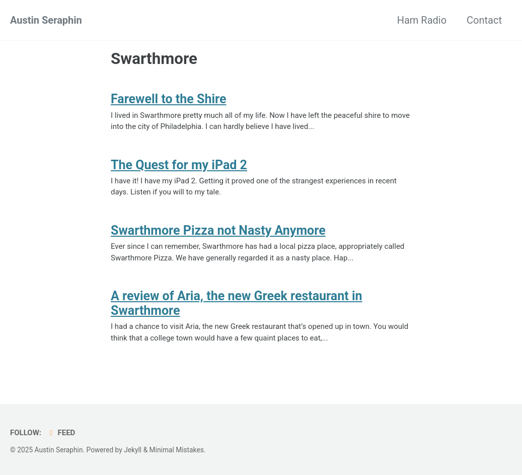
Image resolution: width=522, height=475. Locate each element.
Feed (60, 432)
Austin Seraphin (46, 20)
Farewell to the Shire (168, 99)
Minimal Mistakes (177, 450)
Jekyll (132, 450)
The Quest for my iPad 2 (179, 165)
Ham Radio (421, 20)
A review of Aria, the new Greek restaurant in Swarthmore (236, 303)
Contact (484, 20)
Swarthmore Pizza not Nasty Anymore (218, 230)
